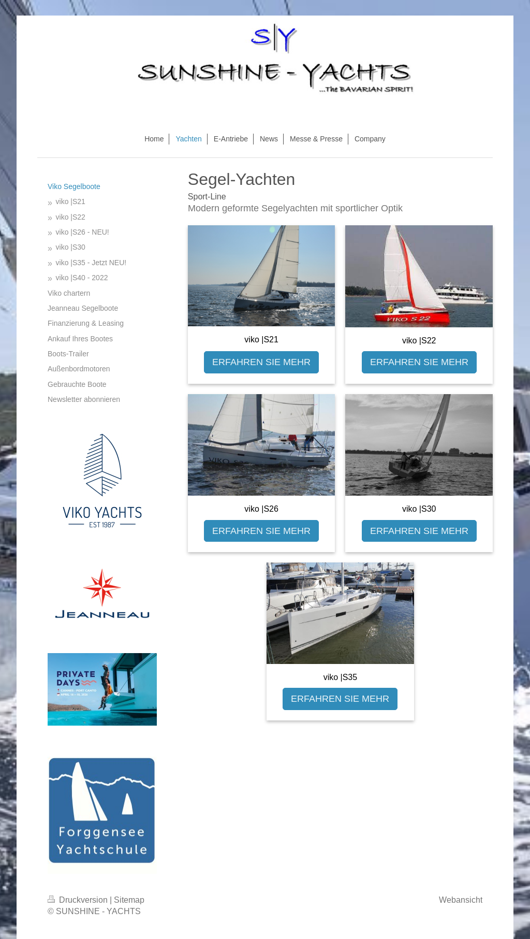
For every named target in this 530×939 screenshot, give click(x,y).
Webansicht (460, 899)
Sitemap (129, 899)
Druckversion (79, 899)
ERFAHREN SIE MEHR (261, 361)
